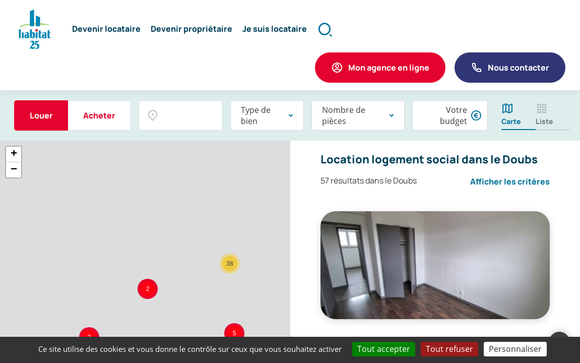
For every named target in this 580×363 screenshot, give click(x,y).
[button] (107, 30)
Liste (544, 122)
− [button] (14, 170)
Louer (41, 116)
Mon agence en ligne (388, 68)
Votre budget (453, 116)
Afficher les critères (510, 182)
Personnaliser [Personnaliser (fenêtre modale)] (515, 348)
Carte (511, 122)
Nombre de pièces (343, 116)
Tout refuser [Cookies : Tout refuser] (449, 348)
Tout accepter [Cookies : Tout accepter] (383, 348)
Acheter (99, 116)
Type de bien (256, 116)
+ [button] (14, 154)
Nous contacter (518, 68)
